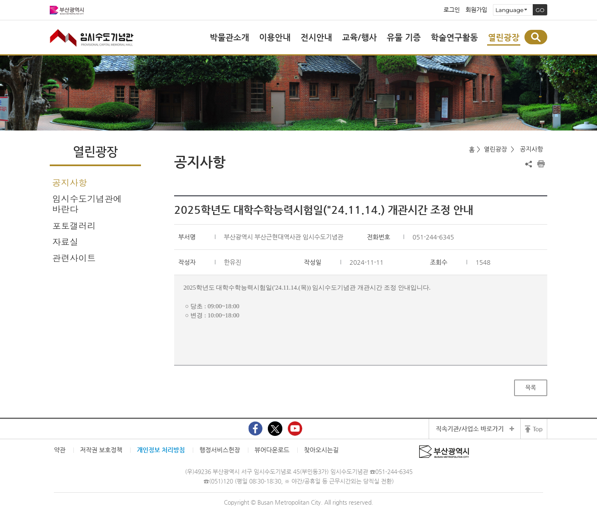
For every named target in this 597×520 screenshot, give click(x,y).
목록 (530, 387)
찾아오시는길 (321, 449)
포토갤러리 (74, 225)
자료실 (65, 241)
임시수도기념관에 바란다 (87, 203)
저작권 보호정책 (101, 449)
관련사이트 (74, 258)
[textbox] (361, 302)
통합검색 (535, 37)
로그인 (452, 10)
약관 (60, 449)
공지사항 (69, 182)
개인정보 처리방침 (161, 449)
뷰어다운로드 (272, 449)
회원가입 (476, 10)
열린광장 (495, 148)
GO (540, 10)
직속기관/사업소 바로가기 (470, 428)
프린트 (541, 164)
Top (538, 428)
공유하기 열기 (528, 164)
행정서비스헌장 (219, 449)
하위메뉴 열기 (135, 241)
